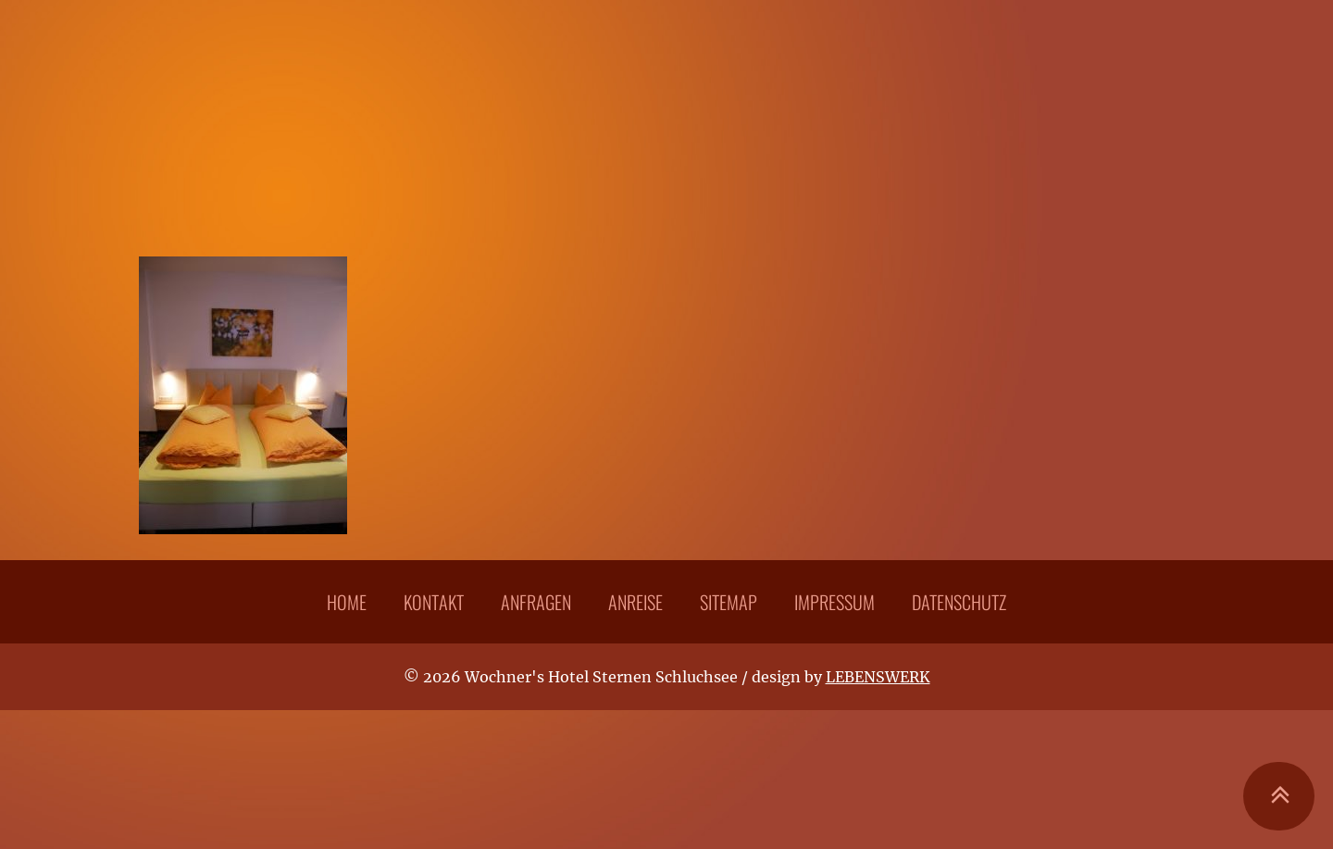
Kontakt (434, 602)
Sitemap (728, 602)
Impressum (834, 602)
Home (347, 602)
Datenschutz (959, 602)
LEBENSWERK (878, 677)
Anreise (635, 602)
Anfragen (536, 602)
